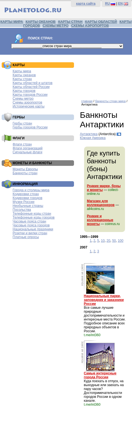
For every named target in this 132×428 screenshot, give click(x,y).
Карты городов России (30, 95)
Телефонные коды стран (32, 214)
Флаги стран (22, 144)
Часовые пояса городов (31, 225)
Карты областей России (31, 87)
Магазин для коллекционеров (101, 203)
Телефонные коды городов (34, 217)
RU (107, 4)
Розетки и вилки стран (30, 233)
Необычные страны (28, 206)
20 (108, 241)
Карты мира (22, 71)
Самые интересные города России (100, 375)
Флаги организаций (28, 148)
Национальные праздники (33, 229)
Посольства (22, 210)
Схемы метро (23, 99)
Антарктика (89, 134)
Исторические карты (29, 106)
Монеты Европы (25, 169)
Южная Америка (93, 138)
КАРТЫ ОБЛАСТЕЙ (101, 22)
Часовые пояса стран (29, 221)
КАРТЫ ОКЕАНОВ (40, 22)
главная (86, 101)
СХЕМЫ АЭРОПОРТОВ (90, 26)
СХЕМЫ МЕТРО (55, 26)
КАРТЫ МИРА (11, 22)
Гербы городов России (30, 127)
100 (120, 241)
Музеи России (23, 202)
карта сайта (85, 4)
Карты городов (24, 91)
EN (120, 4)
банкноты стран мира (110, 101)
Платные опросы (26, 237)
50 (114, 241)
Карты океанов (24, 75)
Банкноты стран (25, 173)
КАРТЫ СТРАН (70, 22)
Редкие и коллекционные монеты (100, 220)
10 (103, 241)
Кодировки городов (27, 198)
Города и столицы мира (31, 190)
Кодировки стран (26, 194)
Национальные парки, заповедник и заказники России (104, 300)
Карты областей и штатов (32, 83)
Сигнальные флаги (27, 152)
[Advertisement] (104, 75)
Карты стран (22, 79)
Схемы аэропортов (27, 102)
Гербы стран (22, 123)
